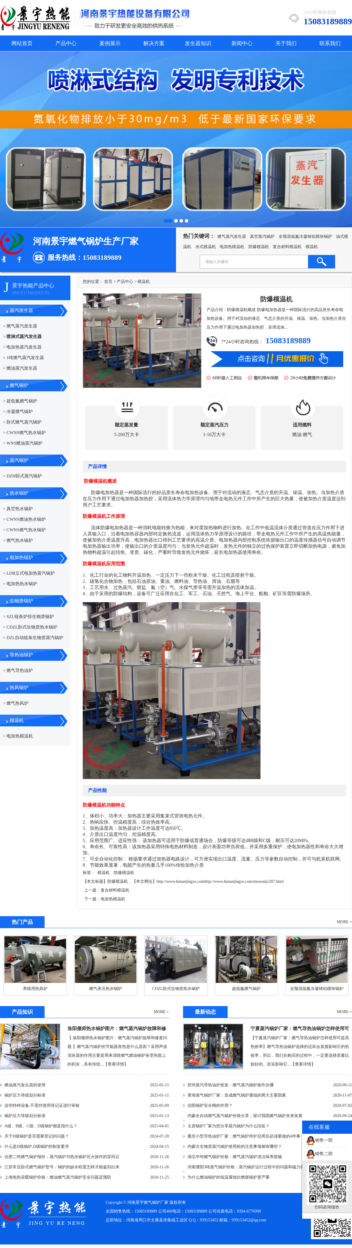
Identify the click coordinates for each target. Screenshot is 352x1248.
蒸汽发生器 (21, 310)
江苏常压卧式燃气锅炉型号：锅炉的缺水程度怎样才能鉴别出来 (61, 1167)
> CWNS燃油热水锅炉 (24, 519)
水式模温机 (205, 247)
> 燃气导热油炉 (18, 670)
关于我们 (286, 43)
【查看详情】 (116, 1064)
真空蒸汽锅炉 (262, 236)
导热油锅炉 (21, 654)
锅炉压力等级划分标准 (24, 1095)
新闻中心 (242, 43)
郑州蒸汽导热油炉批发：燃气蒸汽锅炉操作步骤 (230, 1085)
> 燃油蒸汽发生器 (20, 368)
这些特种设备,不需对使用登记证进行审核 (41, 1105)
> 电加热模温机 (18, 736)
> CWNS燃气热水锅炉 (24, 432)
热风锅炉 (19, 687)
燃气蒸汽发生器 (231, 236)
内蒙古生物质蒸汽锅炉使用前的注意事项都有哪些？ (234, 1146)
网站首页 (22, 43)
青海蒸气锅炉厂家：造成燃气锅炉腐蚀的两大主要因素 (236, 1095)
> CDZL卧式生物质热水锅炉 (30, 627)
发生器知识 (198, 43)
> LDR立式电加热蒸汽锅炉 (29, 573)
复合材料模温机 (287, 247)
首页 (108, 281)
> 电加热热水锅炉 (20, 583)
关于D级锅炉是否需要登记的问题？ (36, 1136)
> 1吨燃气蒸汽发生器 (23, 357)
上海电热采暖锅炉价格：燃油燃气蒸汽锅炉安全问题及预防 (57, 1177)
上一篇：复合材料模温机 (106, 890)
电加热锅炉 (21, 557)
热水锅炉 (19, 493)
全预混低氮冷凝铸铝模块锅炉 (305, 236)
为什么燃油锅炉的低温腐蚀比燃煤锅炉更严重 (228, 1177)
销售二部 (319, 1153)
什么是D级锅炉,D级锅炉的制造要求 (36, 1146)
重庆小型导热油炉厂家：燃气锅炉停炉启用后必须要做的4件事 (243, 1136)
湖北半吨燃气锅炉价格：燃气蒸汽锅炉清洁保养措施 (234, 1157)
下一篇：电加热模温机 (104, 899)
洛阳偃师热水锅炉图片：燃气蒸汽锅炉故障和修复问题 (116, 1030)
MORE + (344, 922)
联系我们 (330, 43)
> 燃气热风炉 (15, 703)
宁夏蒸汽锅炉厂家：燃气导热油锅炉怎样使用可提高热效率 (300, 1030)
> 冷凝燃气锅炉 (18, 411)
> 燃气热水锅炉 (18, 540)
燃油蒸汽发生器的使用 (24, 1085)
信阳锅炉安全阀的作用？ (210, 1105)
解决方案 (154, 43)
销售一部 (319, 1140)
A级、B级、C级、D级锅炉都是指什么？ (40, 1126)
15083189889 (287, 340)
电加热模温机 (232, 247)
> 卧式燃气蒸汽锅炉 (22, 422)
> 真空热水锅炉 (18, 508)
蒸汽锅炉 (19, 460)
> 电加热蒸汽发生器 (22, 347)
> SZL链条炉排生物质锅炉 (28, 616)
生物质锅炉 (21, 600)
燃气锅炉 (19, 385)
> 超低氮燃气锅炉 (20, 401)
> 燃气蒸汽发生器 (20, 326)
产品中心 (66, 43)
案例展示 (110, 43)
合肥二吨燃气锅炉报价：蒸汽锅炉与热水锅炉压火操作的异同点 (61, 1157)
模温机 (312, 247)
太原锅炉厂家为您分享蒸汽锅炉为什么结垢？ (228, 1126)
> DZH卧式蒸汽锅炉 (22, 476)
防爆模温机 (258, 247)
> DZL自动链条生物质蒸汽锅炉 (33, 637)
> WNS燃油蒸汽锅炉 (23, 443)
